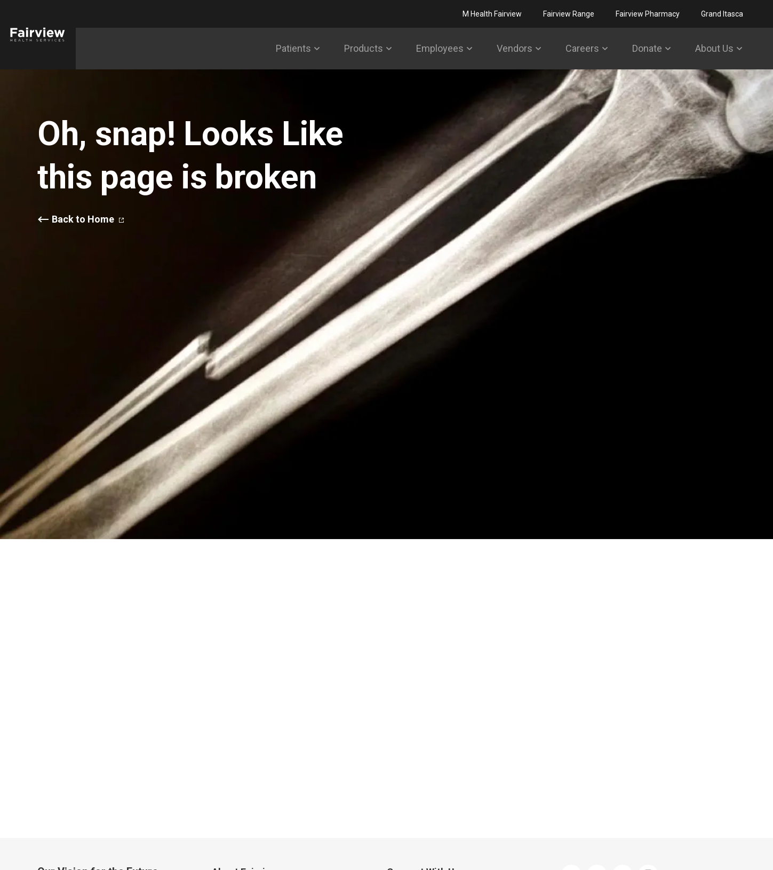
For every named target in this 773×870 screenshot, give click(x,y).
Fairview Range (568, 14)
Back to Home (88, 219)
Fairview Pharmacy (648, 14)
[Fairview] (38, 34)
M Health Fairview (492, 14)
